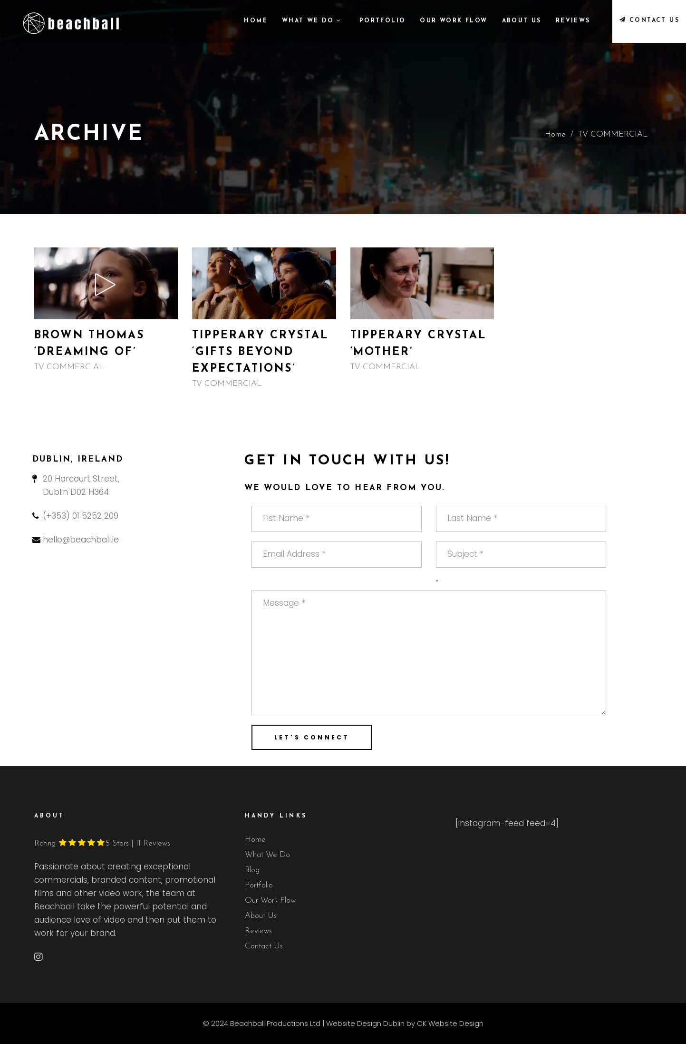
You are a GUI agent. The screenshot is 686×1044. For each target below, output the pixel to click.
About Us (261, 916)
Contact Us (264, 946)
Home (555, 134)
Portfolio (259, 885)
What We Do (267, 855)
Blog (252, 870)
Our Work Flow (270, 900)
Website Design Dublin (365, 1023)
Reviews (258, 931)
